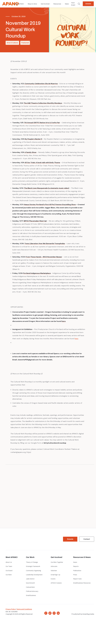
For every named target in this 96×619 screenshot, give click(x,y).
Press (75, 575)
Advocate (54, 566)
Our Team (9, 566)
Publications (77, 570)
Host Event (73, 4)
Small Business (31, 595)
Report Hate (77, 579)
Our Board (9, 570)
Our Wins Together (57, 562)
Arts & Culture (12, 43)
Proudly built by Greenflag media (83, 614)
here (76, 338)
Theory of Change (32, 562)
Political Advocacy (32, 591)
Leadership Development (34, 575)
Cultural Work (30, 587)
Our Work (9, 575)
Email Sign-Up (55, 575)
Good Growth (30, 583)
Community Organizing (33, 570)
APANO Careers (56, 583)
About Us (9, 562)
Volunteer (54, 570)
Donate (88, 3)
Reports (76, 566)
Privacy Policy (10, 609)
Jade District (30, 579)
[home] (10, 3)
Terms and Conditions (24, 609)
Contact (86, 539)
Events (53, 579)
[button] (20, 5)
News (67, 4)
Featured (25, 43)
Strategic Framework (33, 566)
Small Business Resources (82, 583)
